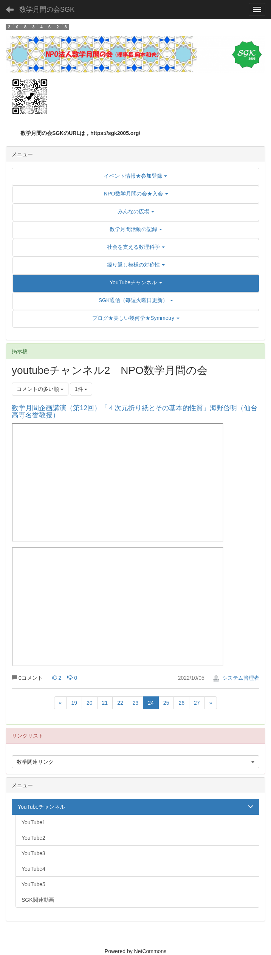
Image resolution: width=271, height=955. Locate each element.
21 (105, 703)
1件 (81, 389)
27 (197, 703)
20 (90, 703)
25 (166, 703)
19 (74, 703)
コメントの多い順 (40, 389)
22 (120, 703)
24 (151, 703)
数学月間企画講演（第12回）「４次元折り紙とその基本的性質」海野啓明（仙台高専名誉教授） (134, 411)
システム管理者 (235, 678)
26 (181, 703)
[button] (136, 282)
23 (136, 703)
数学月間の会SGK (46, 9)
